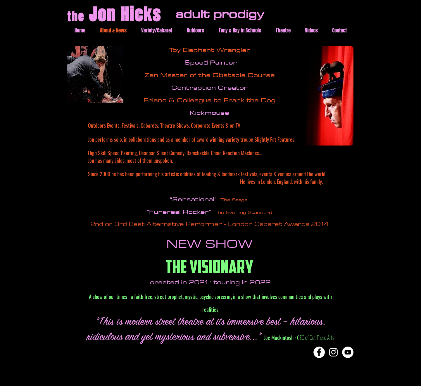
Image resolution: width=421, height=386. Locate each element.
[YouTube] (347, 352)
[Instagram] (333, 352)
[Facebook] (319, 352)
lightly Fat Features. (276, 139)
